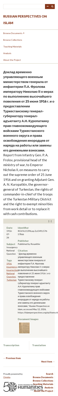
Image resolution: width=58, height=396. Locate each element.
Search (52, 6)
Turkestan (11, 280)
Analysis (7, 53)
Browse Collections (12, 40)
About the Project (12, 60)
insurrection (12, 270)
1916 (8, 263)
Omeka (6, 377)
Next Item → (48, 361)
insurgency (11, 267)
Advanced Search (47, 6)
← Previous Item (12, 358)
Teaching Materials (12, 46)
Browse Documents (12, 33)
